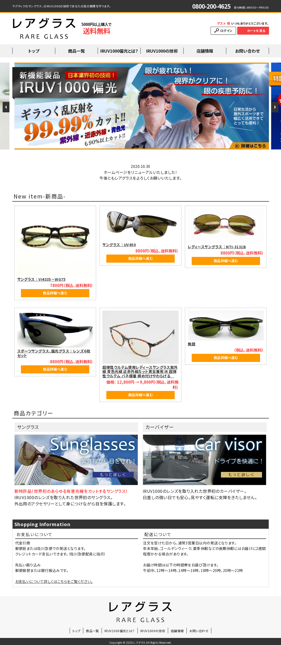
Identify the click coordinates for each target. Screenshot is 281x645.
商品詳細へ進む (55, 292)
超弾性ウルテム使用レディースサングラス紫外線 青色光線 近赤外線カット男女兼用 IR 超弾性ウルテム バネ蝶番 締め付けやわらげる (140, 372)
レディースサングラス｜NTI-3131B (217, 246)
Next (275, 107)
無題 (191, 343)
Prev (6, 107)
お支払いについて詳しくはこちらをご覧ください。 (54, 581)
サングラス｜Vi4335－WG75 (41, 279)
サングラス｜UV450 (119, 244)
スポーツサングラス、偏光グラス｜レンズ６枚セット (54, 353)
